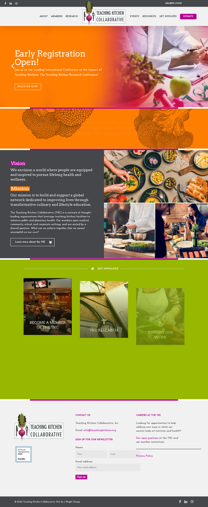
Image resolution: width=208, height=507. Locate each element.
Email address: (84, 461)
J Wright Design (72, 502)
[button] (32, 242)
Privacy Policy (144, 456)
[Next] (201, 66)
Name (79, 447)
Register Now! (28, 87)
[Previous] (6, 66)
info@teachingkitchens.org (100, 430)
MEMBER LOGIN (173, 3)
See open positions (147, 438)
